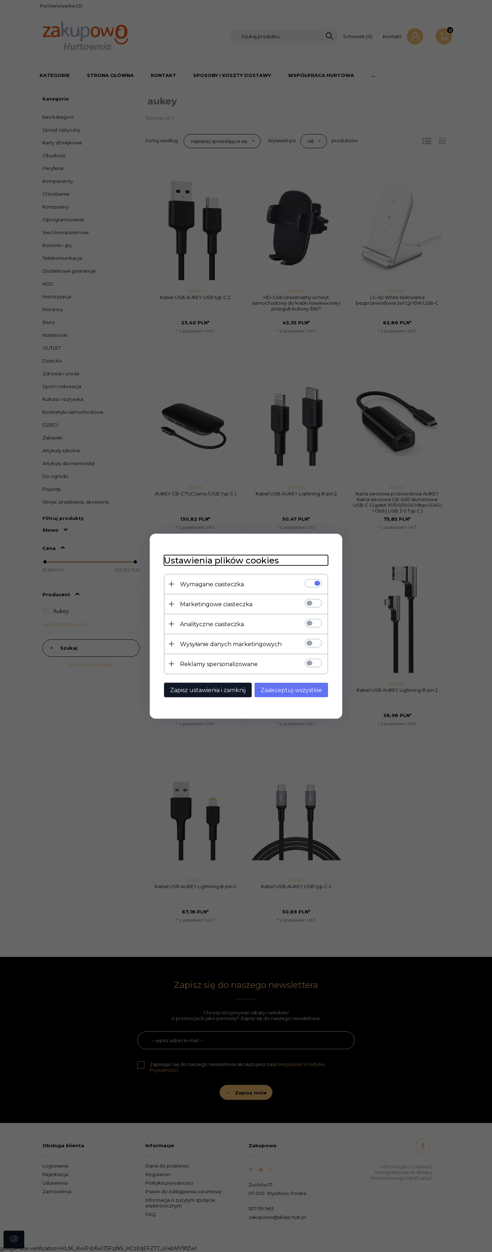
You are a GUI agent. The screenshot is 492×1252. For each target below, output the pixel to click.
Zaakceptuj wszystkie (291, 689)
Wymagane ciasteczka (212, 584)
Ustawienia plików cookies (221, 560)
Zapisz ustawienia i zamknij (208, 689)
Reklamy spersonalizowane (219, 663)
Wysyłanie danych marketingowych (231, 643)
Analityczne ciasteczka (212, 623)
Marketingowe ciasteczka (216, 604)
